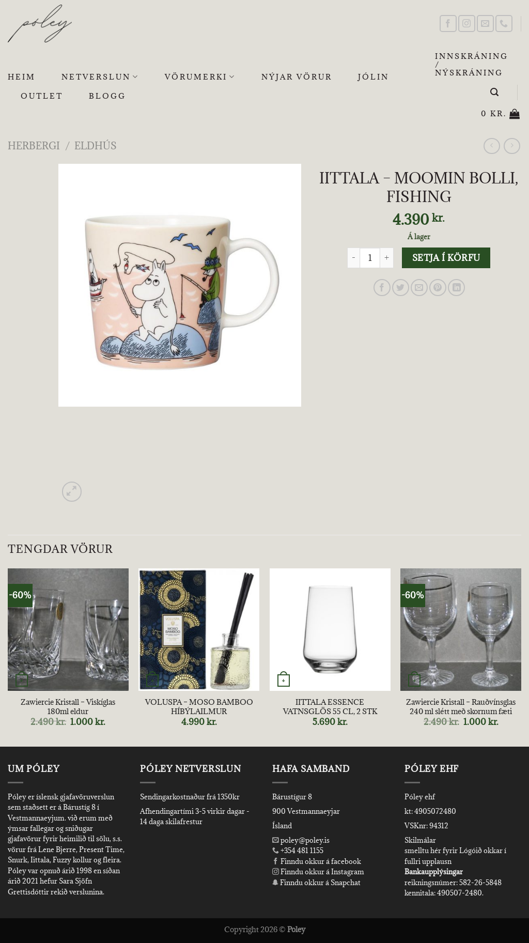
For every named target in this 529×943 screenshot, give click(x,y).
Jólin (373, 77)
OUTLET (42, 96)
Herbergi (34, 145)
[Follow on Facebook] (448, 23)
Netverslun (100, 77)
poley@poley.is (301, 840)
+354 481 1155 (301, 850)
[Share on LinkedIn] (456, 287)
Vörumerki (200, 77)
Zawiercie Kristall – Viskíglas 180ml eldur (68, 707)
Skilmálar (420, 840)
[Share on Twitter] (400, 287)
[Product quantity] (370, 258)
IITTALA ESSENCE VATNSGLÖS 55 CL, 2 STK (330, 707)
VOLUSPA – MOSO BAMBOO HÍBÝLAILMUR (199, 707)
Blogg (107, 96)
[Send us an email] (485, 23)
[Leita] (495, 92)
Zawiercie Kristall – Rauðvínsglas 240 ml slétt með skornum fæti (461, 707)
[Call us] (503, 23)
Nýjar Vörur (296, 77)
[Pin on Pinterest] (437, 287)
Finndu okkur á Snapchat (316, 882)
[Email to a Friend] (419, 287)
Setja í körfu (446, 258)
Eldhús (95, 145)
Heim (22, 77)
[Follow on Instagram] (466, 23)
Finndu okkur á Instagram (318, 871)
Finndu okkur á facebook (316, 861)
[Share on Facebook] (382, 287)
